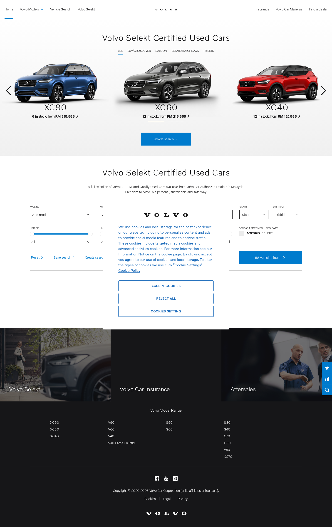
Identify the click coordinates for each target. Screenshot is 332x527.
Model (34, 206)
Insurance (262, 9)
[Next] (323, 91)
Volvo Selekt (86, 9)
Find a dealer (318, 9)
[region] (166, 263)
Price (35, 228)
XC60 (54, 429)
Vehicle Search (60, 9)
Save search (65, 257)
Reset (38, 257)
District (278, 206)
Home (9, 9)
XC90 (54, 422)
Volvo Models (31, 5)
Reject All (166, 298)
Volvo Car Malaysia (289, 9)
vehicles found (271, 257)
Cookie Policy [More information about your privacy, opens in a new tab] (129, 270)
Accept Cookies (166, 286)
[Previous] (8, 91)
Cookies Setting (166, 311)
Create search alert (100, 257)
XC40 (54, 436)
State (243, 206)
